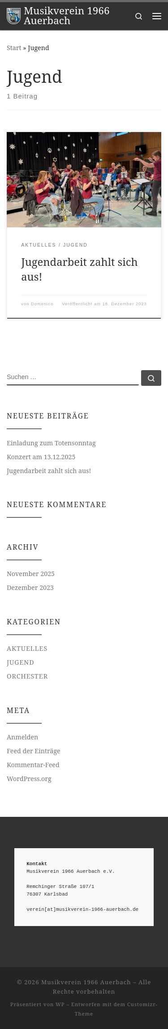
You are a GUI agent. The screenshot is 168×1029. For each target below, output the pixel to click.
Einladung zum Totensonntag (51, 443)
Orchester (27, 676)
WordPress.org (29, 778)
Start (14, 47)
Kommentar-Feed (33, 764)
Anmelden (22, 737)
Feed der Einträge (33, 751)
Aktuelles (27, 648)
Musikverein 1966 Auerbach (86, 982)
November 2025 (31, 573)
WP (60, 1004)
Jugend (20, 662)
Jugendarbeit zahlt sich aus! (49, 470)
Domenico (42, 304)
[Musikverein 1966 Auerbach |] (14, 15)
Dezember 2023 (30, 587)
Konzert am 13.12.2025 (41, 457)
